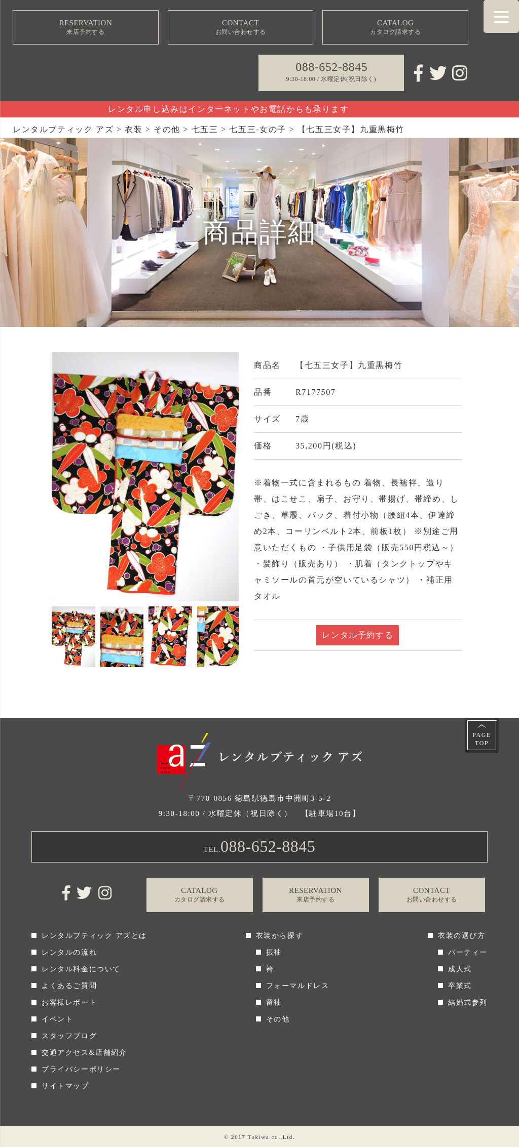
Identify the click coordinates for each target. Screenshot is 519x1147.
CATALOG (395, 27)
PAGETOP (481, 739)
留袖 (274, 1002)
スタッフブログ (69, 1036)
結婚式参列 (468, 1002)
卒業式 (460, 986)
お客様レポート (69, 1002)
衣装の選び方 (462, 935)
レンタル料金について (81, 969)
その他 (278, 1019)
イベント (57, 1019)
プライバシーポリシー (81, 1069)
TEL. (260, 846)
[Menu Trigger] (501, 16)
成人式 (460, 969)
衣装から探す (280, 935)
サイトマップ (65, 1086)
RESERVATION (86, 27)
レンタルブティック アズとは (94, 935)
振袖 (274, 952)
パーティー (468, 952)
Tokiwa (258, 1137)
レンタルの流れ (69, 952)
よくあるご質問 (69, 986)
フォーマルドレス (297, 986)
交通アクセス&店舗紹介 (84, 1052)
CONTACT (241, 27)
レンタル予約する (357, 635)
